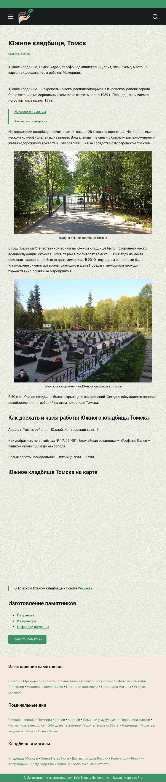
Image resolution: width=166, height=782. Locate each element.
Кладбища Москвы (23, 758)
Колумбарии (18, 764)
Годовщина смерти (139, 720)
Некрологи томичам (30, 111)
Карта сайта (133, 778)
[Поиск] (155, 16)
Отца (59, 731)
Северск (13, 53)
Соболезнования (22, 720)
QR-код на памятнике (66, 725)
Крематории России (131, 758)
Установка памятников (46, 687)
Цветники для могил (85, 687)
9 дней (61, 720)
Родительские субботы (104, 725)
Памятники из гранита (78, 681)
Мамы (71, 731)
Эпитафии (16, 687)
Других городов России (93, 758)
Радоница (134, 725)
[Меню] (10, 16)
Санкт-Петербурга (56, 758)
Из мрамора (27, 621)
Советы (14, 681)
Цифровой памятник (34, 627)
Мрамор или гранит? (40, 681)
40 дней (76, 720)
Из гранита (26, 615)
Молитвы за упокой (24, 731)
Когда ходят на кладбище (52, 764)
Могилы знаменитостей (95, 764)
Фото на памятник (137, 681)
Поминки (45, 720)
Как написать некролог (30, 121)
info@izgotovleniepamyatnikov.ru (98, 778)
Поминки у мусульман (103, 720)
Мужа (48, 731)
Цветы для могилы (120, 687)
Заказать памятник (27, 639)
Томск (25, 53)
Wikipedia (85, 588)
